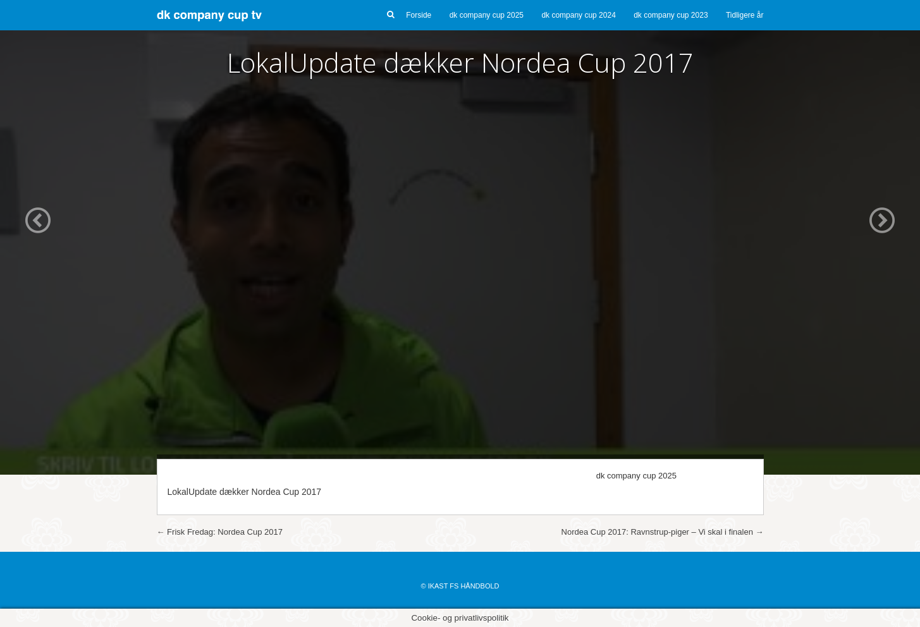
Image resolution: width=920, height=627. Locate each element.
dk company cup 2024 (578, 15)
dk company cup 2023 (671, 15)
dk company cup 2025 (487, 15)
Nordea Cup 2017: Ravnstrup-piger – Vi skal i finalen (662, 532)
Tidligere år (745, 15)
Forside (418, 15)
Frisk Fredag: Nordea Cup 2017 (220, 532)
